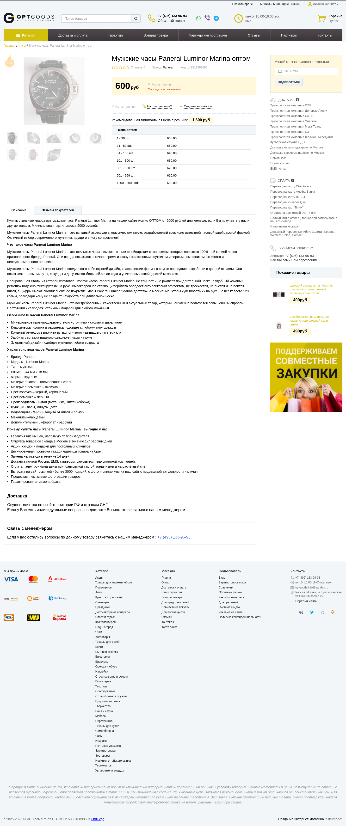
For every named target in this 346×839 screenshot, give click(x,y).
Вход (222, 577)
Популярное (103, 587)
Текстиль (101, 686)
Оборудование (105, 691)
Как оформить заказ (232, 597)
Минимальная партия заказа (280, 4)
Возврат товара (171, 597)
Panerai (168, 67)
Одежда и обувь (106, 666)
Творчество (103, 706)
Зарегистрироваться (232, 582)
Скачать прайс (242, 4)
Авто (98, 592)
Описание (19, 210)
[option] (306, 377)
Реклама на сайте (231, 612)
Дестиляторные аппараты (112, 612)
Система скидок (229, 607)
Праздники (102, 607)
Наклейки (101, 671)
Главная (9, 45)
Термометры (103, 765)
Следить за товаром (198, 106)
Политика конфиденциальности (240, 617)
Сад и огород (104, 627)
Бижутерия (102, 656)
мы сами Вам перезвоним (297, 260)
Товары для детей (107, 641)
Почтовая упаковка (108, 745)
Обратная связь (305, 601)
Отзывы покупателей (58, 210)
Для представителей (175, 602)
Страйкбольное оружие (111, 696)
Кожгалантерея (105, 622)
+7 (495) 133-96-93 (172, 16)
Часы (22, 45)
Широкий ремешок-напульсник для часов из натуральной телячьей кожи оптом (311, 289)
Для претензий (228, 602)
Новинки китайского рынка (113, 760)
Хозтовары (102, 637)
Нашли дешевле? (159, 106)
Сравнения (226, 587)
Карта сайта (169, 627)
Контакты (167, 622)
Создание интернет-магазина (301, 819)
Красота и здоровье (108, 597)
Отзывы (166, 617)
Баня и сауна (104, 711)
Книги (99, 647)
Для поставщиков (173, 612)
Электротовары (105, 750)
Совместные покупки (175, 607)
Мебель (100, 716)
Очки (98, 632)
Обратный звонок (171, 21)
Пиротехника (104, 721)
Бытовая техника (106, 652)
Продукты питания (107, 701)
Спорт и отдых (105, 617)
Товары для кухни (107, 726)
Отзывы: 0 (138, 67)
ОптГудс (97, 819)
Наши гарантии (171, 592)
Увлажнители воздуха (109, 770)
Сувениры (102, 602)
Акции (99, 577)
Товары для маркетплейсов (113, 582)
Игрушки (101, 740)
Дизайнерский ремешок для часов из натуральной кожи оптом (309, 320)
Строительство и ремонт (111, 676)
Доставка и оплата (173, 587)
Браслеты (102, 661)
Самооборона (104, 731)
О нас (165, 582)
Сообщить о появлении (164, 89)
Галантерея (103, 681)
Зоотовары (102, 755)
